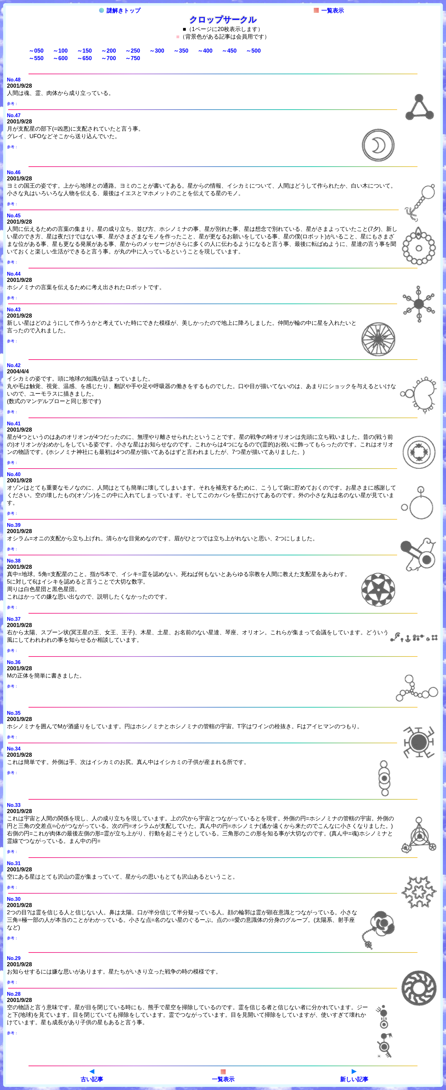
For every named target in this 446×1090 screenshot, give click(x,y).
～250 (132, 51)
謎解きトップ (119, 11)
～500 (253, 51)
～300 (156, 51)
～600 (60, 58)
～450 (229, 51)
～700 (108, 58)
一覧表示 (329, 11)
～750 (132, 58)
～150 (84, 51)
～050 (36, 51)
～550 (36, 58)
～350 (180, 51)
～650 (84, 58)
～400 (205, 51)
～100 (60, 51)
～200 (108, 51)
